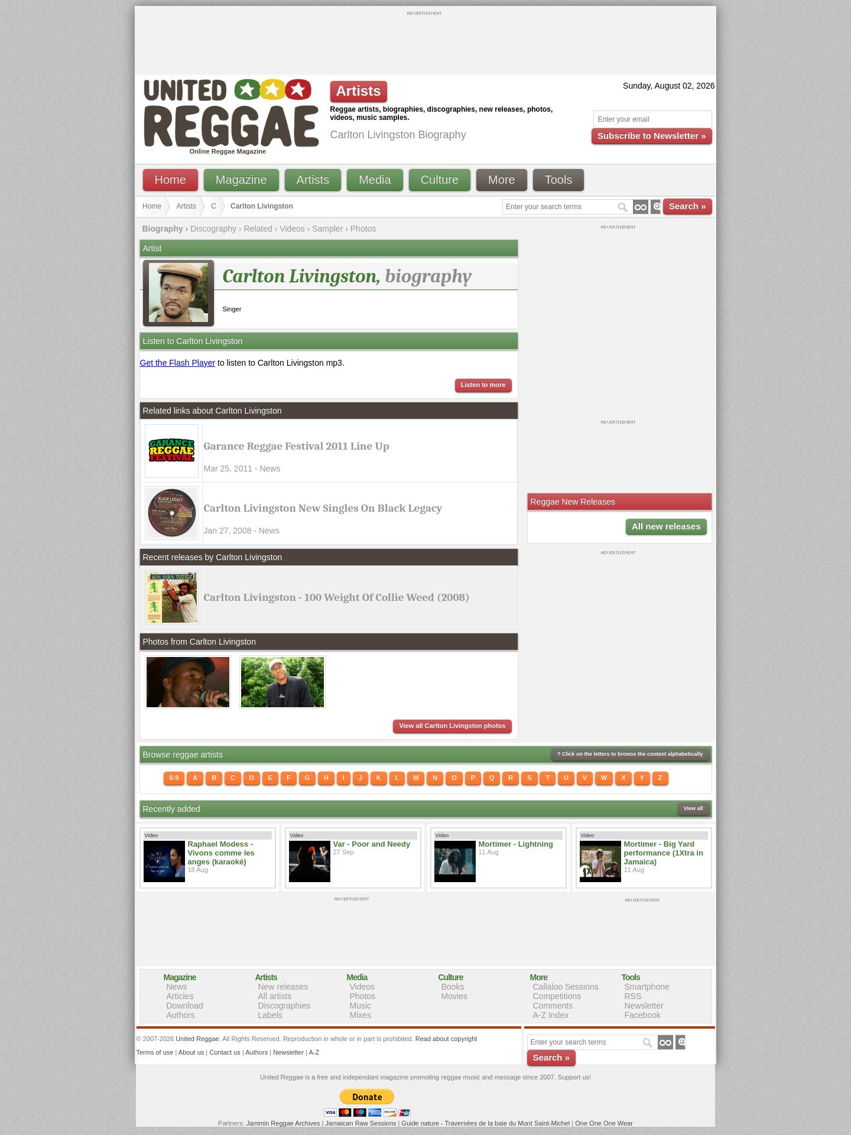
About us (191, 1052)
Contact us (225, 1052)
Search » (687, 206)
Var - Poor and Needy (372, 844)
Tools (559, 179)
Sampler (327, 228)
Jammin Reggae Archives (283, 1123)
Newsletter (644, 1005)
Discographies (284, 1005)
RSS (633, 996)
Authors (181, 1015)
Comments (553, 1005)
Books (453, 986)
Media (375, 179)
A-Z (313, 1052)
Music (361, 1005)
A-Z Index (551, 1015)
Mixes (361, 1015)
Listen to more (483, 384)
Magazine (241, 179)
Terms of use (155, 1052)
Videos (292, 228)
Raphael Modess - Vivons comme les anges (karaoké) (221, 853)
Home (170, 179)
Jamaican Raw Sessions (361, 1123)
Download (185, 1005)
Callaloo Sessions (566, 986)
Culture (440, 179)
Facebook (643, 1015)
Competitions (557, 996)
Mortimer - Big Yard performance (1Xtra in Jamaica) (663, 853)
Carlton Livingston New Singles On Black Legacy (323, 508)
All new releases (666, 526)
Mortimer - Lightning (516, 844)
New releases (283, 986)
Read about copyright (446, 1038)
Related (257, 228)
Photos (363, 228)
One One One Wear (604, 1123)
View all (693, 808)
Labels (270, 1015)
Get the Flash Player (178, 363)
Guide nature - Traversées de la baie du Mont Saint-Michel (485, 1123)
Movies (454, 996)
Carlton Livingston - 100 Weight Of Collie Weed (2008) (337, 597)
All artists (275, 996)
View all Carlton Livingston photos (452, 725)
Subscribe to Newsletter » (651, 136)
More (501, 179)
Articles (180, 996)
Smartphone (647, 986)
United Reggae (197, 1038)
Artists (313, 179)
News (177, 986)
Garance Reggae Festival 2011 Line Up (296, 446)
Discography (213, 228)
